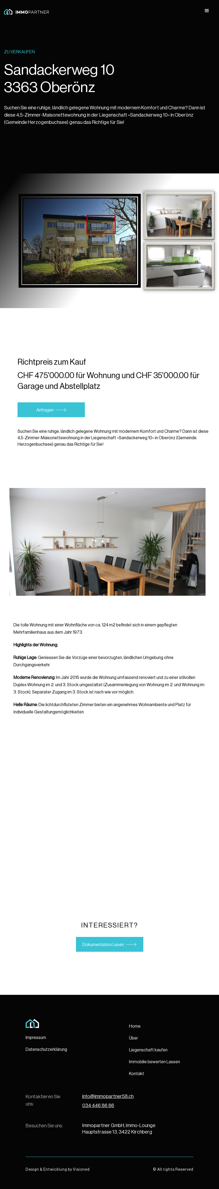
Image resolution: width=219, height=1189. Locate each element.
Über (133, 1038)
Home (135, 1026)
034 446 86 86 (98, 1105)
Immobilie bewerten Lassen (154, 1062)
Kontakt (136, 1074)
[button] (207, 11)
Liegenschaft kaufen (148, 1050)
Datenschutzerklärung (46, 1049)
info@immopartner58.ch (108, 1096)
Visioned (81, 1169)
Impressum (36, 1037)
